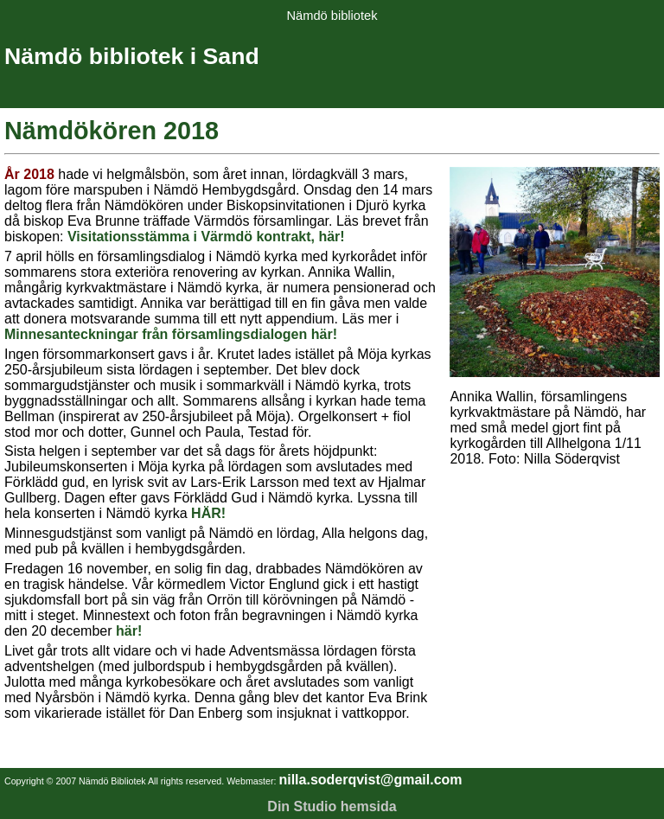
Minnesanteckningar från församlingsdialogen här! (170, 334)
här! (129, 631)
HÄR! (208, 513)
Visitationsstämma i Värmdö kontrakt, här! (206, 236)
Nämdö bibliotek (331, 15)
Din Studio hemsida (331, 806)
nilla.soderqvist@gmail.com (370, 779)
